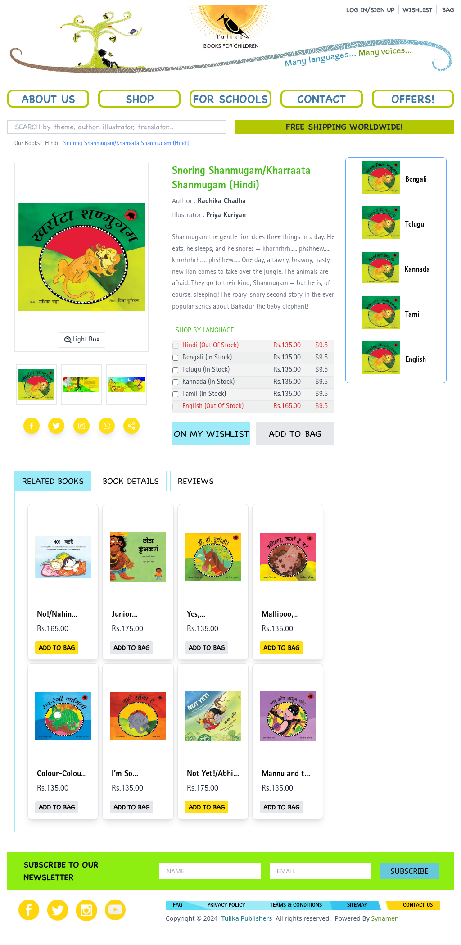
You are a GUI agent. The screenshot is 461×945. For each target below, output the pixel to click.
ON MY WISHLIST (211, 434)
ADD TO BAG (295, 434)
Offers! (412, 98)
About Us (48, 98)
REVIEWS (196, 481)
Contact (321, 98)
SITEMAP (357, 906)
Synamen (384, 918)
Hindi (51, 144)
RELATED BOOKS (53, 481)
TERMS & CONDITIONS (296, 906)
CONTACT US (418, 906)
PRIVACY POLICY (226, 906)
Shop (140, 98)
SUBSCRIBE (410, 871)
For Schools (230, 98)
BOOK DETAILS (131, 481)
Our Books (27, 144)
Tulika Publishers (246, 918)
